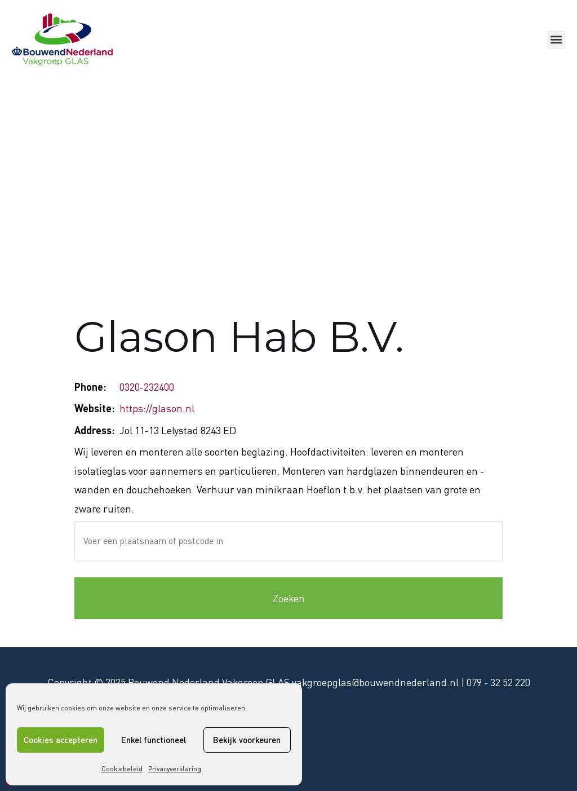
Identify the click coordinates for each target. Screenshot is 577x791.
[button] (556, 39)
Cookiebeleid (122, 769)
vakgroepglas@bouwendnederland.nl (375, 682)
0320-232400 (146, 387)
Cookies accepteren (60, 740)
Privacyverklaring (174, 769)
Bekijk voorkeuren (247, 740)
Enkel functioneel (153, 740)
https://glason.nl (156, 408)
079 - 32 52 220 (498, 682)
